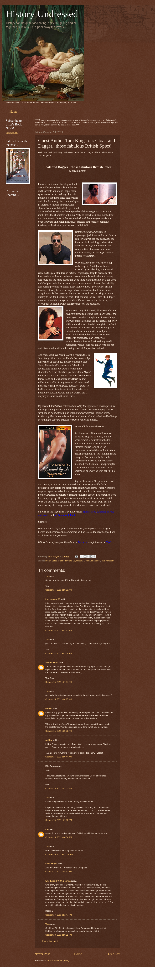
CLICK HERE (12, 133)
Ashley (48, 740)
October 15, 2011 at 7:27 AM (58, 682)
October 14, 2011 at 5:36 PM (58, 653)
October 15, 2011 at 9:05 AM (58, 731)
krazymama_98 (52, 599)
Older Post (113, 954)
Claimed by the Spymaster (70, 561)
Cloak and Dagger (91, 561)
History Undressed (42, 14)
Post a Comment (50, 941)
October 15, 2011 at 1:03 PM (58, 788)
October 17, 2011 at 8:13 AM (58, 871)
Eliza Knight (51, 863)
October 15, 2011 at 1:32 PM (58, 820)
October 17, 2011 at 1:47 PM (58, 915)
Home (13, 111)
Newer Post (42, 954)
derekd (48, 708)
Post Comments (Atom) (58, 960)
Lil (46, 829)
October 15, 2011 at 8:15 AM (58, 699)
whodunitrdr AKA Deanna (58, 881)
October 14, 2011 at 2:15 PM (58, 630)
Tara (47, 576)
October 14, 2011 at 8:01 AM (58, 590)
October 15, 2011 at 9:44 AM (58, 757)
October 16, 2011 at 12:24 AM (59, 854)
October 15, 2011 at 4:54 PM (58, 837)
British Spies (51, 561)
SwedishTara (51, 662)
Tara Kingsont (107, 561)
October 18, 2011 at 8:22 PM (58, 935)
